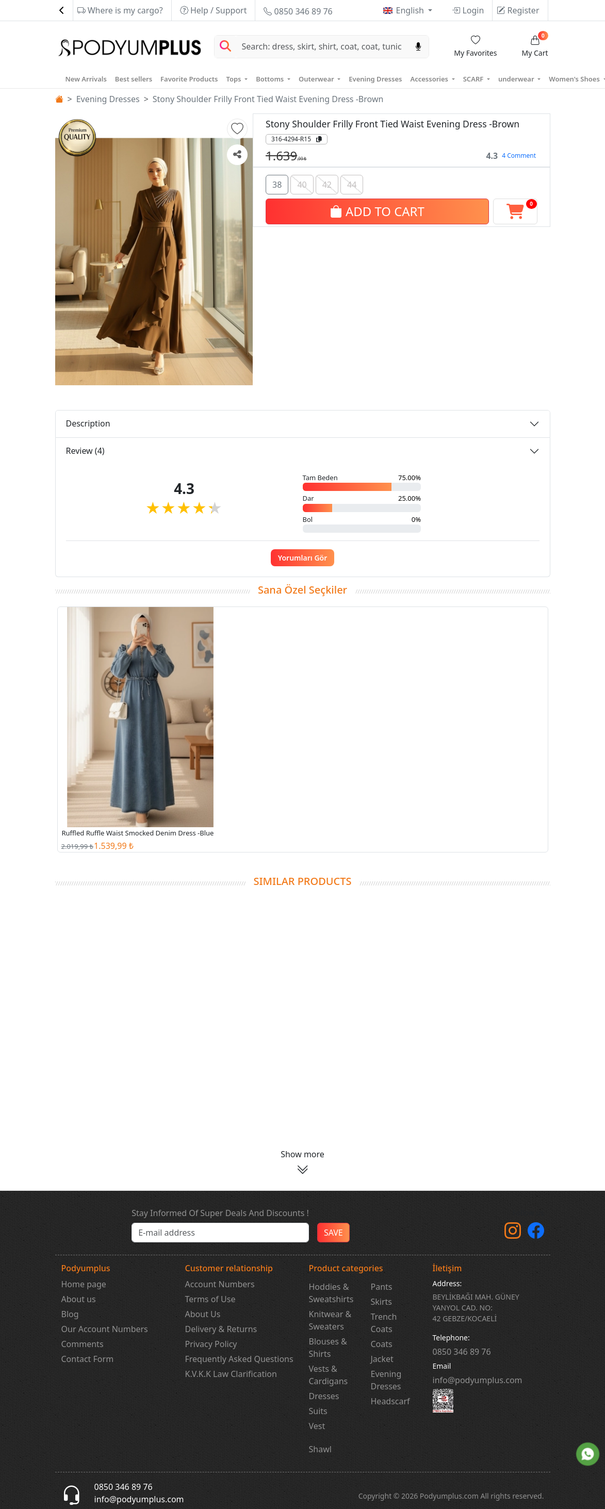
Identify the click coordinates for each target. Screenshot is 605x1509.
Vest (317, 1426)
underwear (517, 79)
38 (277, 183)
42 (327, 183)
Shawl (320, 1449)
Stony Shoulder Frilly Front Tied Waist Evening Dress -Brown (268, 99)
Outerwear (317, 79)
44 (351, 183)
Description (88, 423)
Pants (382, 1286)
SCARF (474, 79)
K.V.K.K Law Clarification (231, 1374)
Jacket (382, 1359)
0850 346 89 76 (298, 11)
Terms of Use (210, 1299)
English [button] (411, 10)
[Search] (322, 47)
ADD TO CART (377, 210)
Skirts (382, 1301)
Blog (70, 1314)
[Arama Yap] (225, 47)
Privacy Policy (211, 1344)
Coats (382, 1344)
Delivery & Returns (221, 1329)
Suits (318, 1411)
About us (78, 1299)
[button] (237, 129)
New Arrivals (86, 79)
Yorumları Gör (303, 558)
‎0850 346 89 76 (462, 1351)
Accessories (430, 79)
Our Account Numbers (104, 1329)
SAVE (333, 1232)
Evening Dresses (375, 79)
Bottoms (270, 79)
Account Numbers (220, 1284)
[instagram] (512, 1233)
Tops (234, 79)
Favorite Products (189, 79)
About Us (203, 1314)
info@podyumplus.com (477, 1380)
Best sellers (133, 79)
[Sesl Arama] (418, 47)
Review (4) (85, 450)
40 (301, 183)
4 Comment (519, 155)
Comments (82, 1344)
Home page (83, 1284)
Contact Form (87, 1359)
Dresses (324, 1396)
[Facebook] (536, 1233)
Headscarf (390, 1401)
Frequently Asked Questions (239, 1359)
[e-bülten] (220, 1232)
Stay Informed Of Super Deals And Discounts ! (220, 1213)
